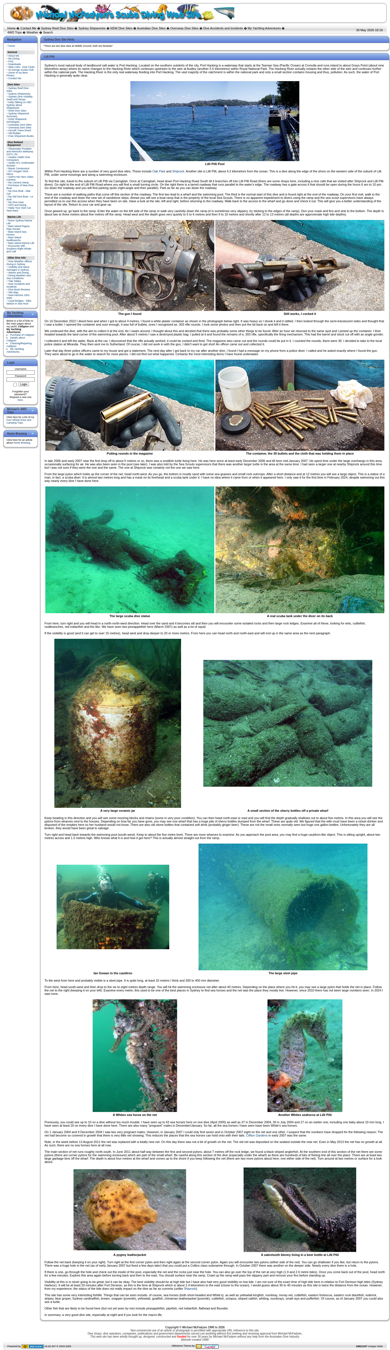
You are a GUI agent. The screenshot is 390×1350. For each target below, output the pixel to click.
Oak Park (158, 171)
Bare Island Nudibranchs (13, 239)
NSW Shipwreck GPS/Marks (16, 120)
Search (48, 32)
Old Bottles (14, 133)
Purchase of (22, 334)
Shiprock (178, 171)
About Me (13, 55)
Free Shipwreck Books (21, 136)
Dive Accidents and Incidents (223, 28)
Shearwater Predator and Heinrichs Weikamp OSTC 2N (19, 151)
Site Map (13, 292)
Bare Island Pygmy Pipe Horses (18, 227)
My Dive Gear (16, 202)
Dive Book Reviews (19, 289)
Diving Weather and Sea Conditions (18, 277)
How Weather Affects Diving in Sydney (19, 263)
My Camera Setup (18, 182)
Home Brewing (22, 442)
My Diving (14, 58)
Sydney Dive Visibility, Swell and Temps (19, 98)
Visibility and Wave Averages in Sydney (18, 268)
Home (11, 28)
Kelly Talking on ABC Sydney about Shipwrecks (19, 105)
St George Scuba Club (21, 69)
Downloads (14, 64)
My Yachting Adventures (264, 28)
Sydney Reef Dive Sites (57, 28)
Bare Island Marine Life (21, 243)
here (20, 400)
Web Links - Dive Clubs (21, 67)
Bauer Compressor (19, 168)
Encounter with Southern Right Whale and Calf (18, 248)
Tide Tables (14, 281)
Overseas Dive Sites (184, 28)
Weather (32, 32)
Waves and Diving (18, 272)
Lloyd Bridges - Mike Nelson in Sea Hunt (18, 302)
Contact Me (28, 28)
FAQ (11, 61)
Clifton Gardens (257, 1135)
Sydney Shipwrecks (92, 28)
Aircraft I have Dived (19, 130)
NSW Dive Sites (121, 28)
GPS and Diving (17, 205)
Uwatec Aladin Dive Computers (18, 158)
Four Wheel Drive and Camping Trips (18, 421)
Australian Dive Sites (151, 28)
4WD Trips (14, 32)
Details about (15, 339)
